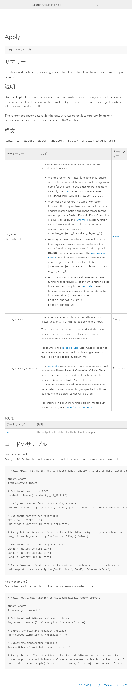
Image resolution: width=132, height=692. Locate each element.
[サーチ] (96, 4)
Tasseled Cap (70, 347)
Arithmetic (82, 219)
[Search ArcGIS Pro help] (63, 5)
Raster (116, 236)
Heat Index (87, 285)
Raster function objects (78, 407)
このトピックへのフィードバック (105, 685)
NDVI (67, 190)
